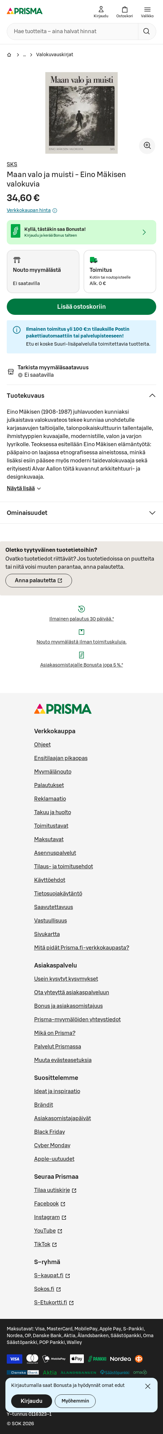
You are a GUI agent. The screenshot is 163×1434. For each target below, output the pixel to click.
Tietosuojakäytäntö (58, 893)
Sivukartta (47, 934)
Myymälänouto (52, 772)
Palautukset (49, 785)
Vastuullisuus (50, 921)
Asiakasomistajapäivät (62, 1118)
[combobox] (71, 31)
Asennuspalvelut (55, 853)
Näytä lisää (24, 490)
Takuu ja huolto (52, 812)
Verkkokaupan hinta (32, 211)
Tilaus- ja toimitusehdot (63, 866)
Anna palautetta (43, 582)
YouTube (48, 1230)
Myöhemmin (75, 1401)
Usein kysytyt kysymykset (66, 979)
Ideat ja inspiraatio (57, 1091)
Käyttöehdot (49, 880)
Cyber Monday (52, 1145)
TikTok (45, 1243)
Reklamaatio (50, 799)
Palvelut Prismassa (57, 1046)
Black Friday (49, 1132)
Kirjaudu (32, 1401)
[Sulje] (148, 1386)
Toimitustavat (51, 826)
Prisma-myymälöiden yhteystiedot (77, 1019)
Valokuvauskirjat (54, 54)
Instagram (50, 1216)
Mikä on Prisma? (54, 1033)
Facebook (50, 1203)
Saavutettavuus (53, 907)
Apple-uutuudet (54, 1159)
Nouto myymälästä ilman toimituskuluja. (81, 642)
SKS (12, 164)
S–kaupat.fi (52, 1275)
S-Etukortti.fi (54, 1302)
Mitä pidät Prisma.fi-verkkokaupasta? (81, 948)
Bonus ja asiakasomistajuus (68, 1006)
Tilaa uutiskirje (55, 1189)
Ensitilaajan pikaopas (61, 758)
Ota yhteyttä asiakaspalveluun (71, 992)
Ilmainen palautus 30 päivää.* (81, 619)
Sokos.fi (47, 1288)
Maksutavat (49, 839)
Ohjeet (42, 744)
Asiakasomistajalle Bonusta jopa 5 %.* (81, 665)
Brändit (43, 1105)
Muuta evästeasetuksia (63, 1060)
